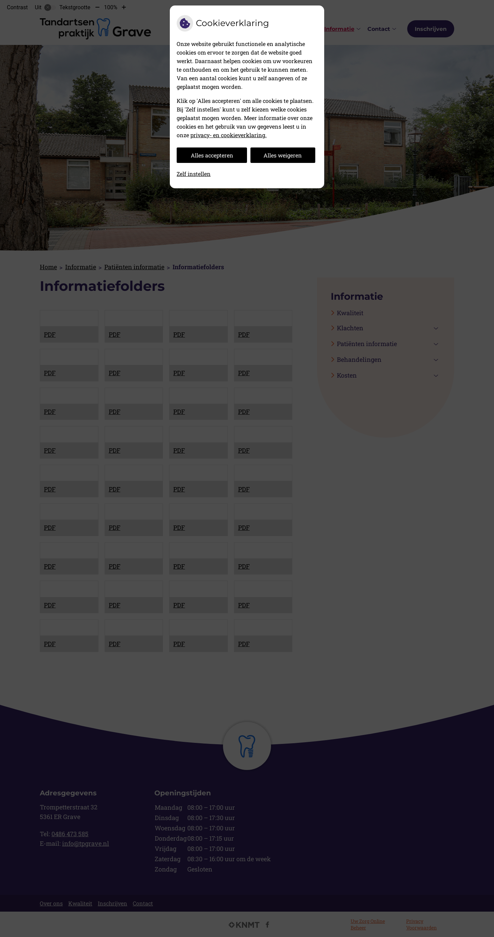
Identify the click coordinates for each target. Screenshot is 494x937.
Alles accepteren (212, 155)
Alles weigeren (282, 155)
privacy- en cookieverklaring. (228, 135)
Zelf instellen (194, 173)
